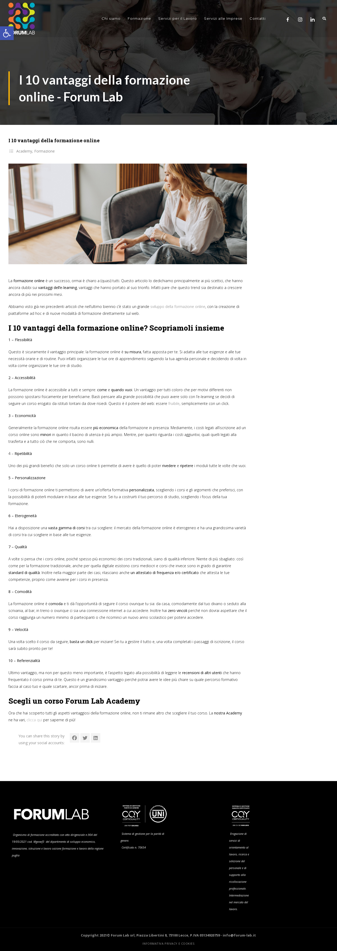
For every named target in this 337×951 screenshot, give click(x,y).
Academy (24, 151)
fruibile (174, 403)
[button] (7, 33)
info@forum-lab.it (239, 935)
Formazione (139, 19)
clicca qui (34, 719)
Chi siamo (111, 19)
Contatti (258, 19)
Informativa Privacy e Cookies (168, 943)
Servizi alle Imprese (223, 19)
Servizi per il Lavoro (177, 19)
